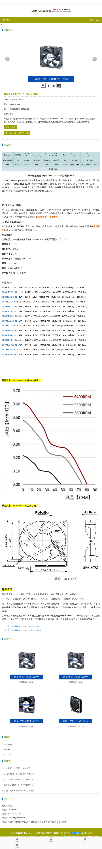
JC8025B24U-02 (9, 330)
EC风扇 (7, 754)
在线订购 (10, 127)
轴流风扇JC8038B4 (26, 726)
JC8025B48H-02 (9, 345)
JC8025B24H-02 (9, 321)
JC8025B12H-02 (9, 297)
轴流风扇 (8, 745)
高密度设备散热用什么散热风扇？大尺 (19, 785)
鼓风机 (7, 749)
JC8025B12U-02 (9, 306)
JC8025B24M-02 (9, 316)
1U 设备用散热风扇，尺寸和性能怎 (18, 779)
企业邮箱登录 (65, 833)
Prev (7, 59)
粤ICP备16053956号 (53, 833)
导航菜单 (6, 20)
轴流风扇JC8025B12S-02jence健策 (26, 626)
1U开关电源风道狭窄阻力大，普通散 (19, 791)
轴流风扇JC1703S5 (75, 726)
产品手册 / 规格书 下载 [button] (17, 133)
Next (94, 59)
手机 (51, 839)
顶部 (17, 846)
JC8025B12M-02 (9, 292)
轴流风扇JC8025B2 (75, 682)
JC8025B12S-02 (9, 302)
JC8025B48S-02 (9, 349)
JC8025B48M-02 (9, 340)
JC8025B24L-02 (9, 311)
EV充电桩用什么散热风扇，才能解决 (19, 774)
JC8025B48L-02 (9, 335)
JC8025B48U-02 (9, 354)
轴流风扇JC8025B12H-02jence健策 (26, 630)
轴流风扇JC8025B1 (26, 682)
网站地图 (88, 833)
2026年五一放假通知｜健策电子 (17, 768)
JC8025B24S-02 (9, 326)
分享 (17, 839)
